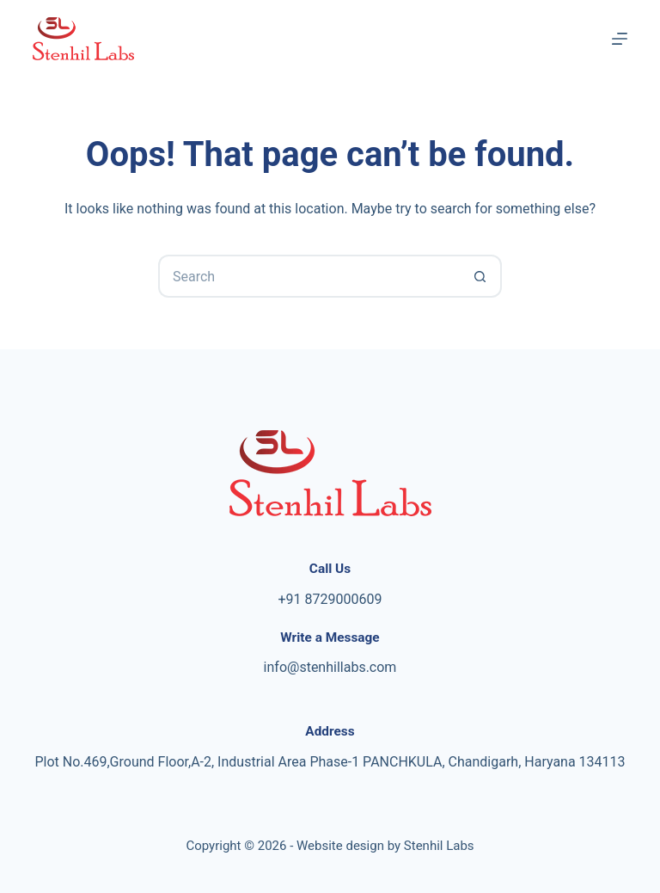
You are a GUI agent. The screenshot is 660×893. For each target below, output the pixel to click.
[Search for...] (308, 276)
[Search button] (480, 276)
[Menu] (619, 38)
